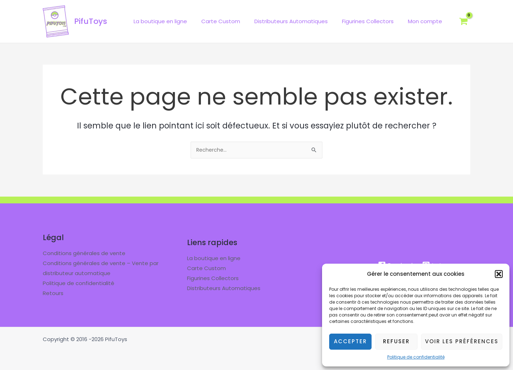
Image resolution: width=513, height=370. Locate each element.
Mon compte (427, 21)
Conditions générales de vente (84, 253)
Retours (53, 293)
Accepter (350, 341)
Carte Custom (233, 21)
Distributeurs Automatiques (300, 21)
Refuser (396, 341)
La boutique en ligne (176, 21)
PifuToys (90, 21)
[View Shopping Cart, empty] (463, 22)
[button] (498, 274)
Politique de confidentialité (416, 357)
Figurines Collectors (373, 21)
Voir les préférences (461, 341)
